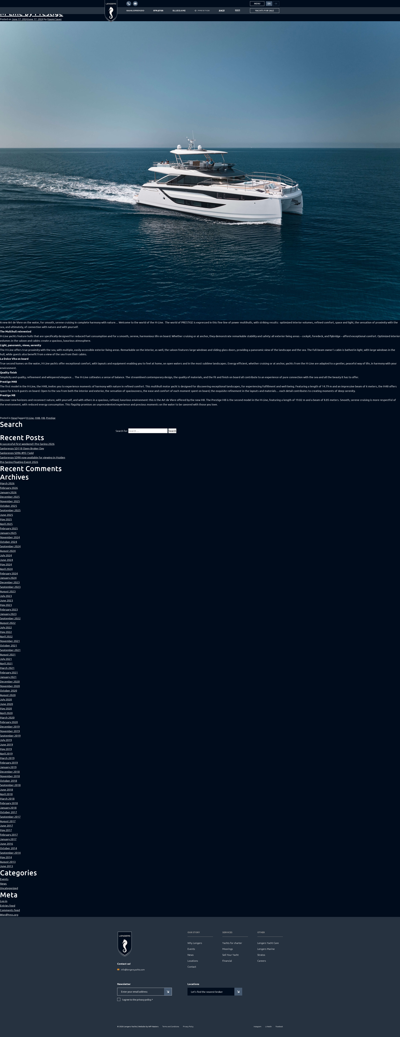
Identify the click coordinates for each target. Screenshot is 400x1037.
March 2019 (7, 758)
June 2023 (6, 600)
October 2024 (8, 541)
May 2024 (6, 564)
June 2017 (6, 825)
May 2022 (6, 631)
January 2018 (8, 807)
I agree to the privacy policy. (137, 999)
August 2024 (8, 550)
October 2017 (8, 812)
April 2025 (6, 523)
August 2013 (8, 861)
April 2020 (6, 713)
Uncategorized (9, 888)
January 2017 (8, 839)
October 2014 (8, 848)
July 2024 (6, 555)
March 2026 (7, 483)
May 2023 (6, 604)
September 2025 (10, 510)
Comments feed (10, 910)
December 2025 (10, 496)
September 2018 (10, 785)
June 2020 (6, 703)
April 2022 (6, 636)
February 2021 (9, 672)
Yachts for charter (232, 942)
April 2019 (6, 753)
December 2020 (10, 681)
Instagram (257, 1026)
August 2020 (8, 695)
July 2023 (6, 595)
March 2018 (7, 798)
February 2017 (9, 834)
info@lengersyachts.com (133, 969)
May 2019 (6, 749)
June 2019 (6, 744)
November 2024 (10, 537)
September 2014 (10, 852)
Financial (227, 960)
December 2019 (10, 726)
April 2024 (6, 568)
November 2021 (10, 640)
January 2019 (8, 767)
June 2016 (6, 843)
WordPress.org (9, 914)
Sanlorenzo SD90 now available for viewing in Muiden (32, 457)
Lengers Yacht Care (268, 942)
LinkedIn (268, 1026)
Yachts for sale (264, 10)
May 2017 (6, 830)
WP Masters (153, 1026)
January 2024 (8, 577)
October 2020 (8, 690)
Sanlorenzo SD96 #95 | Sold (17, 452)
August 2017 (8, 821)
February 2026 (9, 487)
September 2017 (10, 816)
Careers (261, 960)
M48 (37, 417)
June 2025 (6, 514)
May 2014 (6, 857)
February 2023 (9, 609)
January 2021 (8, 676)
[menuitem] (269, 3)
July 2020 (6, 699)
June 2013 (6, 866)
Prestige (50, 417)
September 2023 (10, 586)
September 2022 (10, 618)
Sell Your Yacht (230, 954)
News (14, 417)
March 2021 (7, 667)
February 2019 (9, 762)
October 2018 (8, 780)
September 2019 (10, 735)
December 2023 (10, 582)
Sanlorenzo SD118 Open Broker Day (22, 448)
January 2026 (8, 492)
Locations (193, 960)
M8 (43, 417)
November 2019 (10, 731)
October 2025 (8, 505)
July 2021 (6, 658)
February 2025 (9, 528)
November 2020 (10, 686)
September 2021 (10, 650)
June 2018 (6, 789)
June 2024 (6, 559)
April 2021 (6, 663)
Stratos (261, 954)
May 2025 (6, 519)
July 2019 (6, 739)
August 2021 (8, 654)
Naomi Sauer (54, 19)
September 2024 (10, 546)
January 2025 (8, 532)
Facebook (279, 1026)
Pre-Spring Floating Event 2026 (19, 461)
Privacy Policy (188, 1026)
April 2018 (6, 794)
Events (4, 879)
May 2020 (6, 708)
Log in (3, 901)
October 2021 (8, 645)
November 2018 (10, 776)
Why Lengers (195, 942)
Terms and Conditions (170, 1026)
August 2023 (8, 591)
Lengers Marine (266, 948)
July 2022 (6, 627)
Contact (192, 966)
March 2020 (7, 717)
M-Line (30, 417)
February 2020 (9, 722)
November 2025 (10, 501)
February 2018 (9, 803)
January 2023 (8, 613)
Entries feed (7, 905)
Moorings (227, 948)
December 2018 (10, 771)
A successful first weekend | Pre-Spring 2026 (27, 443)
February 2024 (9, 573)
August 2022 (8, 622)
